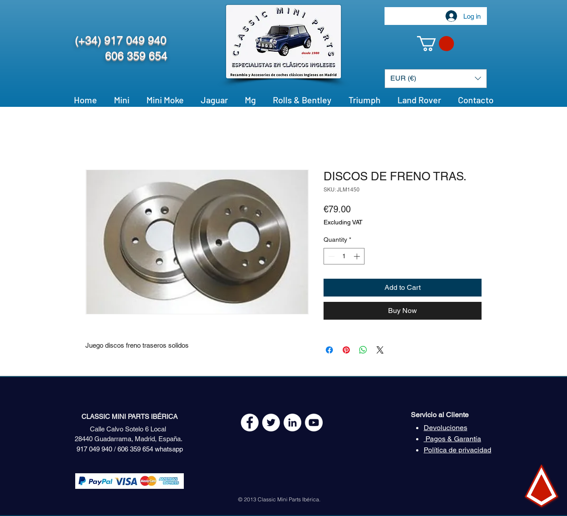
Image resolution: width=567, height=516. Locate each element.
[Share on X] (380, 350)
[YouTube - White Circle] (314, 422)
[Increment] (357, 256)
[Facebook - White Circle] (250, 422)
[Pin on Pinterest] (346, 350)
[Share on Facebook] (329, 350)
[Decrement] (330, 256)
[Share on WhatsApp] (363, 350)
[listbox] (436, 78)
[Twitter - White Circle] (271, 422)
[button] (435, 43)
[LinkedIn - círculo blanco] (292, 422)
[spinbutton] (344, 256)
